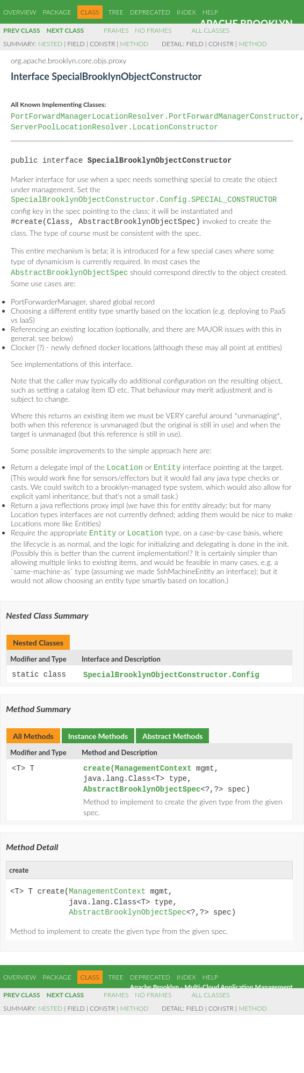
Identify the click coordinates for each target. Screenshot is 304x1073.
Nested (50, 44)
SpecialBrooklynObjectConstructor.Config (171, 671)
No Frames (153, 30)
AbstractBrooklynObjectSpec (141, 786)
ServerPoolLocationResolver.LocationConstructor (114, 127)
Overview (19, 12)
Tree (116, 12)
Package (56, 12)
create (96, 765)
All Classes (210, 30)
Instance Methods (98, 732)
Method (134, 44)
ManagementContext (153, 765)
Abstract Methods (172, 732)
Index (186, 12)
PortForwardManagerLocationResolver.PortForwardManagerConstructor (155, 117)
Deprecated (150, 12)
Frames (116, 30)
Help (210, 12)
